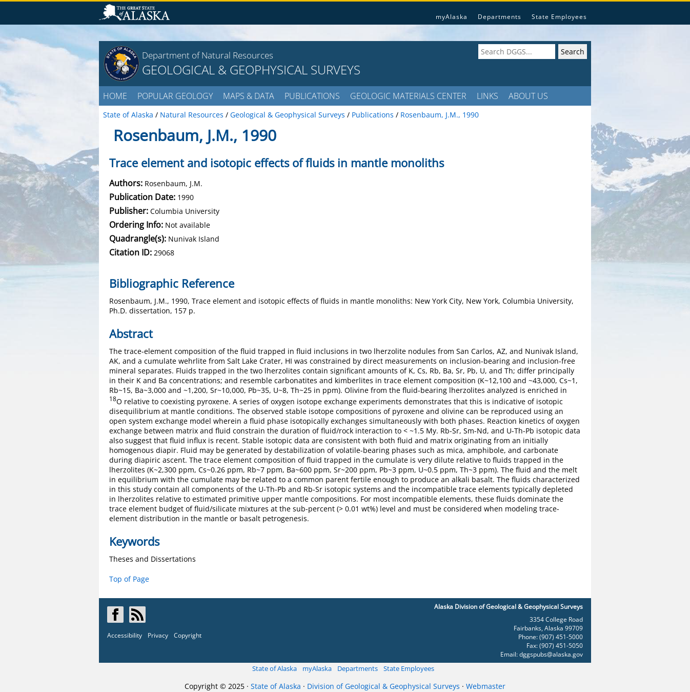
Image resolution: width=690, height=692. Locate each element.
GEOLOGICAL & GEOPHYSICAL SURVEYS (251, 69)
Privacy (158, 635)
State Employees (559, 16)
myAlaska (452, 16)
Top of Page (129, 579)
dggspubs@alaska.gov (551, 654)
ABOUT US (528, 96)
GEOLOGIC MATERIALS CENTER (408, 96)
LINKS (487, 96)
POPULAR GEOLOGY (175, 96)
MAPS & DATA (248, 96)
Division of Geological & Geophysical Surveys (383, 686)
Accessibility (124, 635)
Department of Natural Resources (207, 55)
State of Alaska (274, 668)
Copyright (187, 635)
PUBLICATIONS (312, 96)
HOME (115, 96)
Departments (499, 16)
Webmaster (485, 686)
